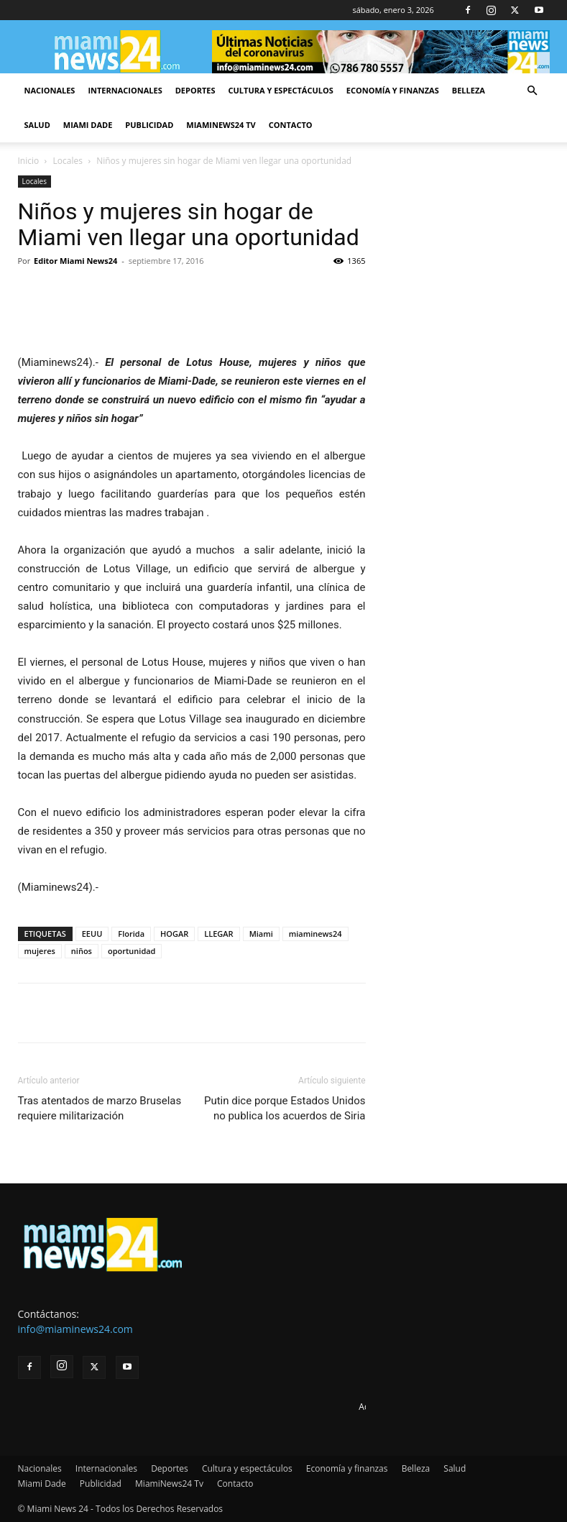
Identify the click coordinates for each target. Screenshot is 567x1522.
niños (81, 950)
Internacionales (125, 90)
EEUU (92, 933)
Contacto (291, 124)
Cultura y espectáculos (281, 90)
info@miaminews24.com (75, 1329)
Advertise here (388, 1406)
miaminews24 (315, 933)
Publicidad (149, 124)
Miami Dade (88, 124)
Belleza (468, 90)
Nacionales (49, 90)
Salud (37, 124)
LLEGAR (218, 933)
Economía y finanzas (392, 90)
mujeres (39, 950)
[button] (532, 91)
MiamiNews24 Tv (220, 124)
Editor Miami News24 (75, 260)
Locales (68, 161)
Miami (261, 933)
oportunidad (132, 950)
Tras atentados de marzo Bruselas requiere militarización (100, 1108)
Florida (131, 933)
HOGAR (174, 933)
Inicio (29, 161)
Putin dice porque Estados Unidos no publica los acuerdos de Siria (285, 1108)
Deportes (195, 90)
